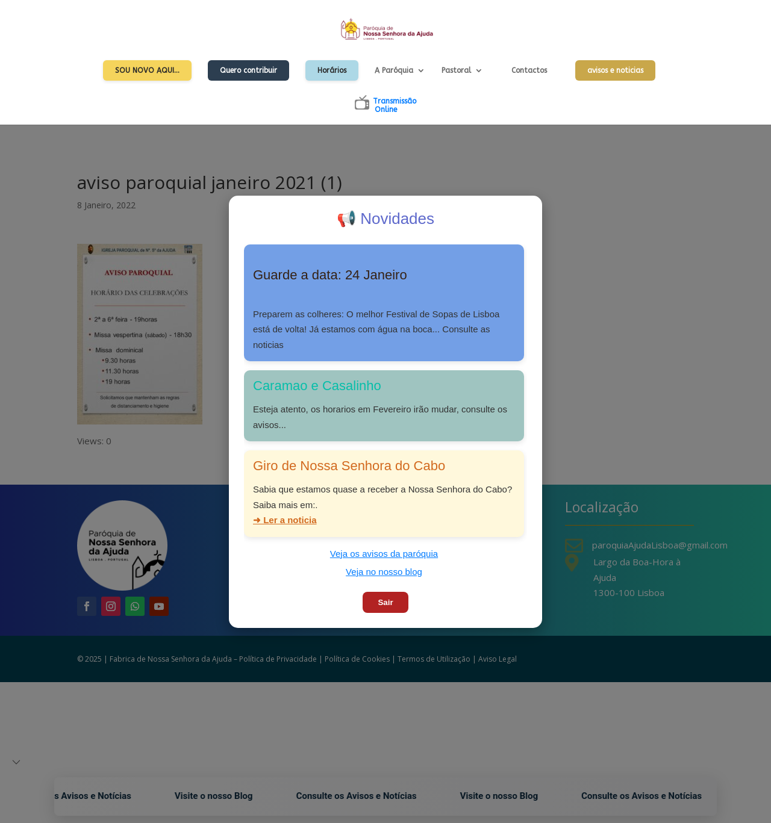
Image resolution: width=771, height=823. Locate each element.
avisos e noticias (615, 70)
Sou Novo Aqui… (147, 70)
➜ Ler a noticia (285, 520)
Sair (385, 602)
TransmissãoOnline (394, 105)
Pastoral (456, 70)
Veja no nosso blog (384, 572)
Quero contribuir (248, 70)
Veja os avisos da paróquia (384, 553)
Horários (331, 70)
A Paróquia (394, 70)
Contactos (529, 70)
